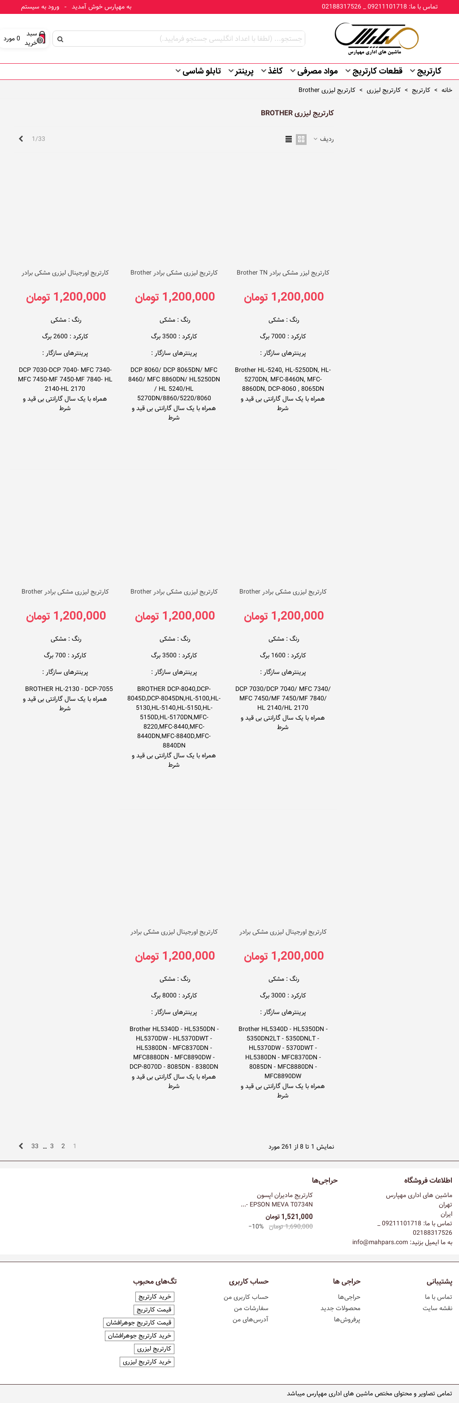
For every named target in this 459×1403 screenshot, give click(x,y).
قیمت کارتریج (154, 1310)
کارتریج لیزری (154, 1349)
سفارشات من (251, 1308)
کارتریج (429, 72)
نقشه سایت (437, 1308)
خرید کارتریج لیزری (147, 1362)
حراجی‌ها (325, 1181)
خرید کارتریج (155, 1297)
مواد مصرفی (317, 72)
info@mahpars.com (380, 1242)
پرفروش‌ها (347, 1319)
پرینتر (244, 72)
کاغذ (275, 72)
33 (35, 1146)
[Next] (20, 139)
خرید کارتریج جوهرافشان (139, 1336)
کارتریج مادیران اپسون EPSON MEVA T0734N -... (277, 1200)
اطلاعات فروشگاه (428, 1181)
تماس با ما (438, 1297)
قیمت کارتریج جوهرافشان (138, 1323)
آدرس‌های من (250, 1319)
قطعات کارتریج (377, 72)
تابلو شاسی (201, 72)
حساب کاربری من (246, 1297)
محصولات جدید (340, 1308)
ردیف (323, 139)
